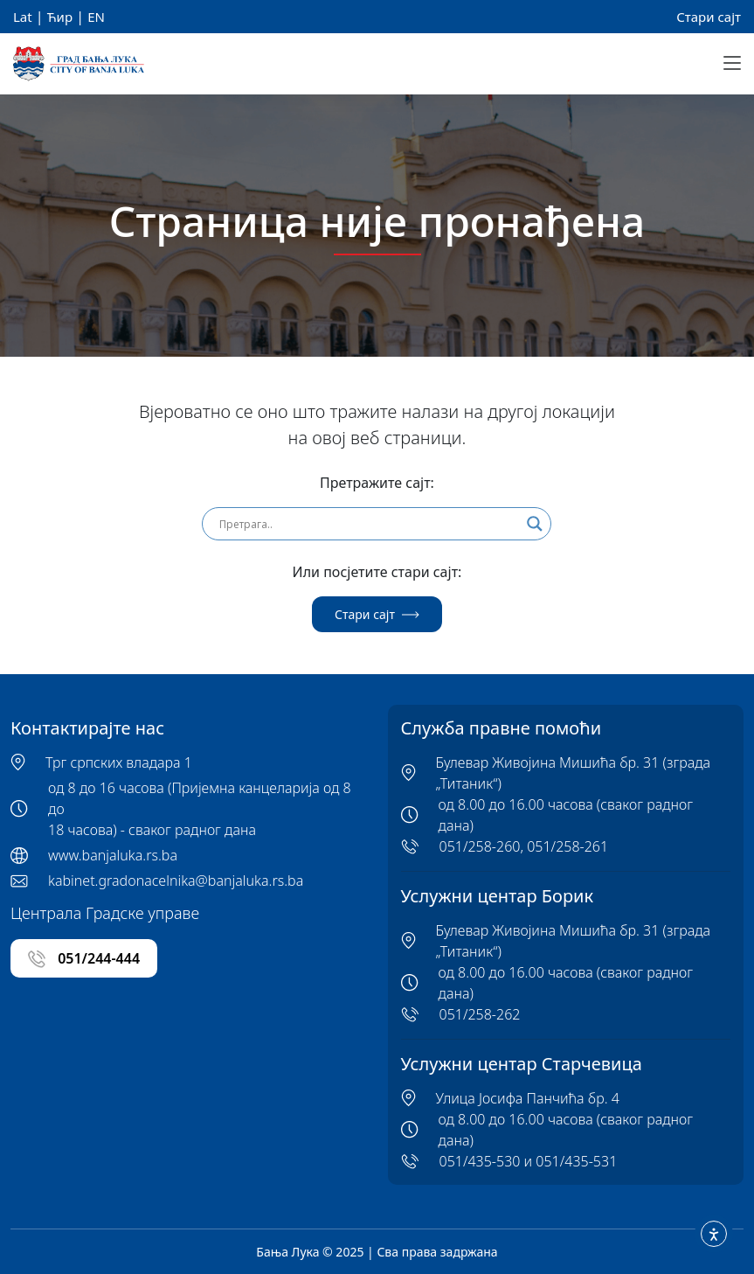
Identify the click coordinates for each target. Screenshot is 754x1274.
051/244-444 (84, 959)
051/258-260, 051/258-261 (524, 846)
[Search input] (368, 524)
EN (96, 16)
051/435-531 (576, 1161)
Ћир (60, 16)
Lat (22, 16)
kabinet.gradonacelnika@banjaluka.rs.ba (175, 880)
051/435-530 (480, 1161)
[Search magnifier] (534, 524)
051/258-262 (480, 1014)
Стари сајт (708, 16)
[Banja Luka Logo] (78, 64)
